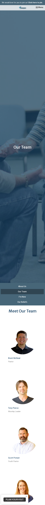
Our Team (22, 291)
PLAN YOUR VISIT (15, 499)
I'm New (22, 297)
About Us (22, 286)
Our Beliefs (22, 302)
